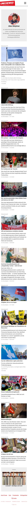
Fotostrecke (16, 495)
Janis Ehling (5, 366)
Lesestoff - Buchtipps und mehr (14, 486)
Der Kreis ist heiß (4, 437)
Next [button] (25, 479)
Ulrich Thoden (11, 79)
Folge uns (14, 504)
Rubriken (14, 469)
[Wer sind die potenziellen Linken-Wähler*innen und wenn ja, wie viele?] (14, 189)
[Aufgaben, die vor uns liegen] (14, 293)
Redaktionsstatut (16, 501)
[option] (14, 479)
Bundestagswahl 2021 (5, 402)
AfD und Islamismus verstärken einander (12, 231)
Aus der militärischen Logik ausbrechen (12, 361)
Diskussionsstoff (4, 46)
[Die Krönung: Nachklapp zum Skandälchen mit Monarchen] (14, 317)
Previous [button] (2, 479)
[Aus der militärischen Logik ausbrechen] (14, 352)
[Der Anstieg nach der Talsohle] (14, 160)
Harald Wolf (22, 79)
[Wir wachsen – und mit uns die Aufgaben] (14, 129)
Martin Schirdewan (17, 78)
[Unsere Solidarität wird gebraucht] (14, 383)
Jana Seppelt (16, 366)
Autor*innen (4, 495)
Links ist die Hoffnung (7, 105)
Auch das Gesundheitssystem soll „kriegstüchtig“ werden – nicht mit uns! (11, 264)
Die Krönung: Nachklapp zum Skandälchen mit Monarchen (13, 327)
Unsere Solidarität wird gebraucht (10, 392)
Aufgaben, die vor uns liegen (9, 302)
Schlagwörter (23, 495)
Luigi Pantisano (4, 368)
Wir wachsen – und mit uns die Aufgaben (12, 138)
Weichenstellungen (6, 419)
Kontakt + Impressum (6, 501)
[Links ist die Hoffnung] (14, 96)
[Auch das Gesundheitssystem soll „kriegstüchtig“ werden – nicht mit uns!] (14, 255)
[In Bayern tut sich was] (14, 445)
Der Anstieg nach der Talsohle (9, 169)
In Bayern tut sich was (7, 454)
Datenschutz (24, 501)
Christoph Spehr (4, 79)
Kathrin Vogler (17, 79)
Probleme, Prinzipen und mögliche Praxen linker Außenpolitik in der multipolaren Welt (13, 63)
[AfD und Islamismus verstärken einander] (14, 222)
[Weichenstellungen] (14, 410)
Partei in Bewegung (5, 375)
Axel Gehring (3, 81)
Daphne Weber (22, 366)
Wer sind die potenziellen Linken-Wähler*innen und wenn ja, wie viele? (13, 199)
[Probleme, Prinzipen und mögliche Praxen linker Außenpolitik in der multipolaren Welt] (14, 54)
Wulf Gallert (5, 78)
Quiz (10, 495)
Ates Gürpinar (10, 78)
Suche (14, 498)
